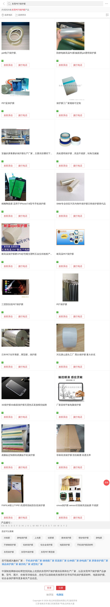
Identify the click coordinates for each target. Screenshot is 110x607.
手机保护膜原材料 (85, 545)
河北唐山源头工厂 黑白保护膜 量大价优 (75, 354)
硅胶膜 (51, 538)
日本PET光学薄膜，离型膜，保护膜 (19, 354)
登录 (49, 588)
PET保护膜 (61, 304)
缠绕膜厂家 (48, 560)
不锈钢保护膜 (10, 545)
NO (37, 526)
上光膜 (38, 538)
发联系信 (8, 65)
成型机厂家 (37, 564)
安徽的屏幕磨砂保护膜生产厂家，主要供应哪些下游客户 (29, 153)
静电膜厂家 (85, 560)
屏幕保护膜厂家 (100, 560)
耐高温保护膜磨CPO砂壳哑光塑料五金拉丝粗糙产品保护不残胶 (33, 254)
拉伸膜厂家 (73, 560)
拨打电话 (22, 65)
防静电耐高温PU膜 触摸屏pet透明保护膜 (76, 53)
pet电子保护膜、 (10, 53)
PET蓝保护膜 (8, 103)
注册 (61, 588)
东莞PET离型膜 (47, 552)
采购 (106, 482)
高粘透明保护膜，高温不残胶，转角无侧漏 (77, 153)
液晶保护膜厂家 (10, 564)
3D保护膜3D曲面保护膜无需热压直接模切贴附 (24, 405)
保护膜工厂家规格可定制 (68, 103)
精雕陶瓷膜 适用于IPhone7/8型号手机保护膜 (23, 203)
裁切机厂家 (24, 564)
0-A (2, 526)
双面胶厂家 (61, 560)
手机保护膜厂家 (34, 560)
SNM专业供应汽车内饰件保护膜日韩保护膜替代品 (81, 203)
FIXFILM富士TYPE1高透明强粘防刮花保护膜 (23, 505)
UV (54, 526)
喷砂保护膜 (84, 538)
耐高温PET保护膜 (65, 254)
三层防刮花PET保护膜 (12, 304)
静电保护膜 (22, 538)
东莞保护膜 (9, 552)
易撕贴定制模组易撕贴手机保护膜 (18, 455)
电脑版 (59, 594)
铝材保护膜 (28, 545)
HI (23, 526)
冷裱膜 (7, 538)
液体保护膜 (66, 538)
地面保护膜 (65, 545)
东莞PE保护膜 (27, 552)
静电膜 (99, 538)
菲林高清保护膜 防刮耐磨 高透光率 (73, 455)
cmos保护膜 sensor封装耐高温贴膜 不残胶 (77, 505)
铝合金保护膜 (46, 545)
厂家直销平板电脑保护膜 (68, 405)
